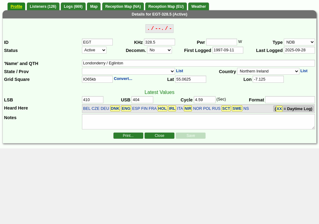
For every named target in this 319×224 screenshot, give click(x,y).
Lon (247, 79)
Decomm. (136, 50)
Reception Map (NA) (123, 6)
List (179, 70)
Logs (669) (73, 6)
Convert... (123, 78)
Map (94, 6)
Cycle (187, 99)
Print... (128, 135)
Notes (10, 117)
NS (246, 108)
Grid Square (17, 79)
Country (227, 71)
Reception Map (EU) (165, 6)
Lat (170, 79)
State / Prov (16, 71)
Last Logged (269, 50)
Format (256, 99)
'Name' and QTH (21, 63)
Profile (16, 6)
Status (11, 50)
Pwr (201, 42)
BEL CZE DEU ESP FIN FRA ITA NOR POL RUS (162, 108)
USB (125, 99)
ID (6, 42)
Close (159, 135)
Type (278, 42)
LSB (8, 99)
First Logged (197, 50)
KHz (138, 42)
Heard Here (16, 107)
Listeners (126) (43, 6)
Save (191, 135)
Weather (198, 6)
